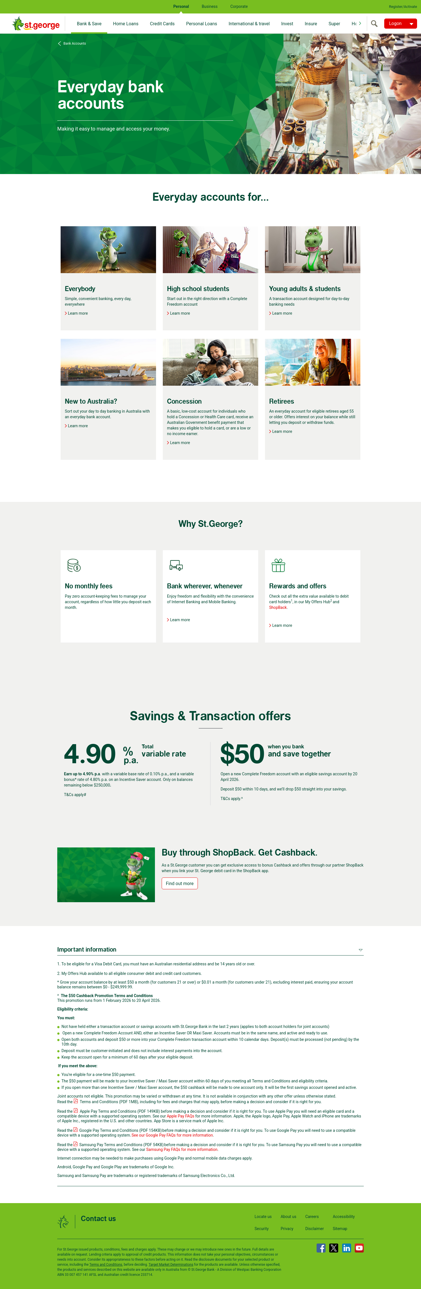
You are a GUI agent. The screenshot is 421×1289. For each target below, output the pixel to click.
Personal (181, 6)
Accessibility (344, 1216)
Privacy (287, 1228)
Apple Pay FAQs (180, 1116)
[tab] (210, 949)
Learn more (78, 313)
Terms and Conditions (105, 1265)
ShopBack (278, 607)
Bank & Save (89, 23)
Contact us (98, 1219)
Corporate (239, 6)
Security (262, 1228)
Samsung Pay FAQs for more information (182, 1149)
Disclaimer (314, 1228)
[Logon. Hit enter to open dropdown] (400, 24)
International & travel (248, 23)
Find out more (180, 883)
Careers (312, 1216)
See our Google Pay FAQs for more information (172, 1135)
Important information (86, 950)
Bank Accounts (74, 43)
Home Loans (126, 23)
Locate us (263, 1216)
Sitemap (340, 1228)
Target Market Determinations (171, 1265)
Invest (287, 23)
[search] (375, 23)
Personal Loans (201, 23)
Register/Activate (403, 6)
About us (288, 1216)
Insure (311, 23)
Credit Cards (162, 23)
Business (210, 6)
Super (334, 23)
